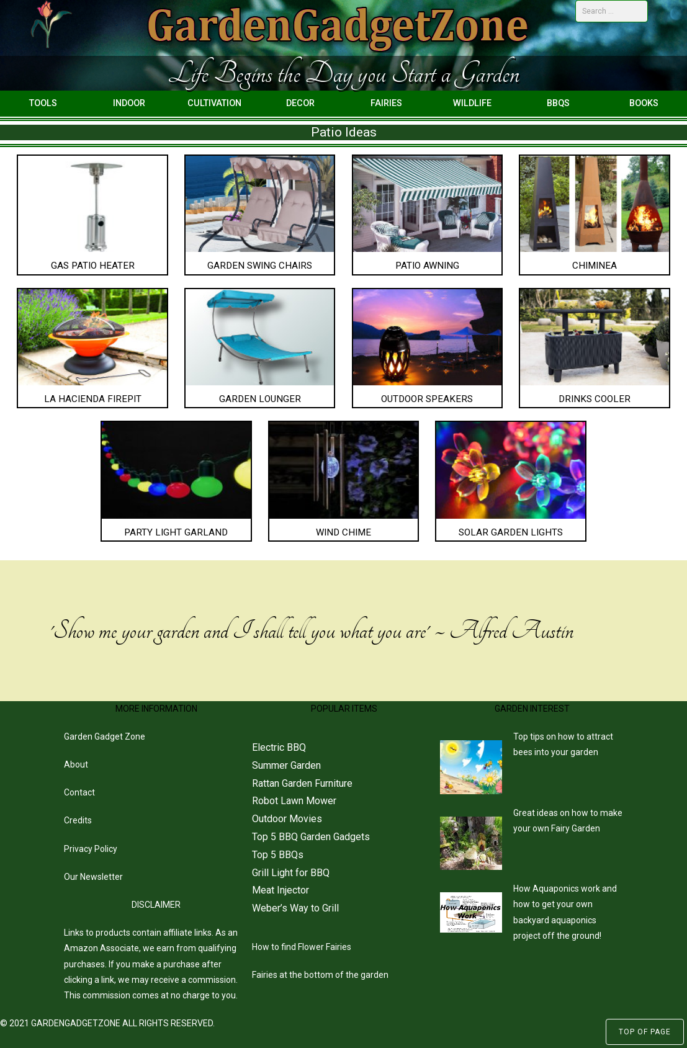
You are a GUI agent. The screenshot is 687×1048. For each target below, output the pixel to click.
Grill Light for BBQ (291, 873)
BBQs (558, 103)
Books (643, 103)
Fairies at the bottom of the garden (320, 975)
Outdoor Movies (287, 819)
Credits (78, 820)
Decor (300, 103)
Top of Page (645, 1032)
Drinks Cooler (595, 399)
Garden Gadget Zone (104, 736)
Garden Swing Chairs (259, 265)
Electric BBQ (279, 747)
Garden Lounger (260, 399)
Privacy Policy (90, 849)
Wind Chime (343, 532)
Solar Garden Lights (511, 532)
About (76, 764)
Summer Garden (286, 765)
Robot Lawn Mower (294, 801)
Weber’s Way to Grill (295, 908)
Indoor (129, 103)
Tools (43, 103)
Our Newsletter (93, 877)
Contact (79, 792)
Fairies (386, 103)
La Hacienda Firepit (92, 399)
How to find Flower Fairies (301, 947)
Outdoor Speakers (427, 399)
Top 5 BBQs (277, 855)
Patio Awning (427, 265)
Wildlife (472, 103)
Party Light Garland (176, 532)
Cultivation (214, 103)
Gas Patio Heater (93, 265)
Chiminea (594, 265)
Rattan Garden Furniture (302, 783)
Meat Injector (280, 890)
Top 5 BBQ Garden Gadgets (311, 837)
